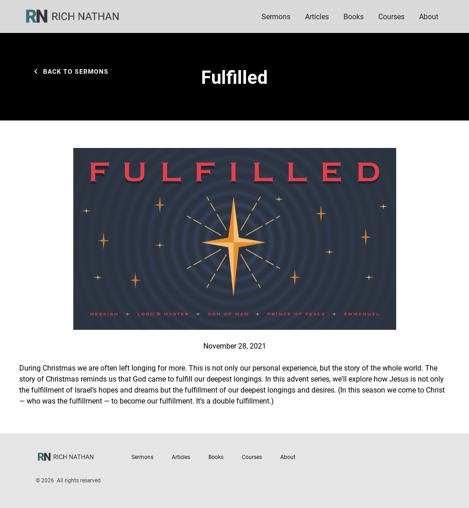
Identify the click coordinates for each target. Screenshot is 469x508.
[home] (78, 16)
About (287, 456)
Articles (317, 16)
